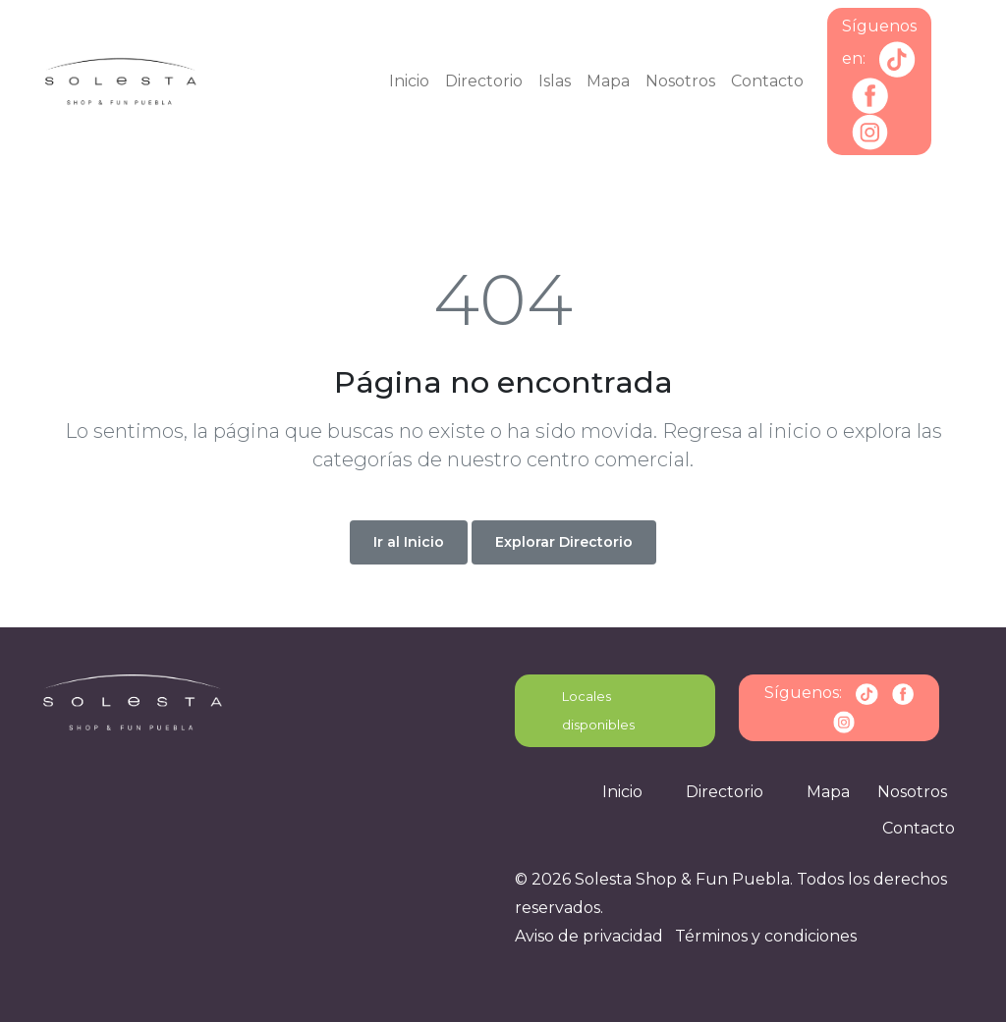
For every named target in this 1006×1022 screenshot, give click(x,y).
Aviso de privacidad (589, 936)
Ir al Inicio (408, 542)
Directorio (484, 81)
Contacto (767, 81)
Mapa (608, 81)
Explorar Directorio (564, 542)
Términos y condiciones (766, 936)
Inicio (409, 81)
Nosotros (680, 81)
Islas (554, 81)
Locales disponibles (598, 710)
